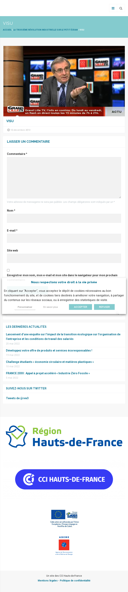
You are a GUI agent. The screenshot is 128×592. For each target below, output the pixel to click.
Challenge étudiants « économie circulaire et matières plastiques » (50, 361)
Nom (11, 210)
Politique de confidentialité (75, 580)
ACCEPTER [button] (80, 307)
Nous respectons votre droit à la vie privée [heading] (64, 282)
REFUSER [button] (104, 307)
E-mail (12, 230)
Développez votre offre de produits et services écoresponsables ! (49, 350)
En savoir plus (50, 307)
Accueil (7, 30)
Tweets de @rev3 (17, 398)
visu (10, 121)
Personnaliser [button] (25, 307)
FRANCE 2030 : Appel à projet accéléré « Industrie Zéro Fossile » (48, 373)
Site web (12, 250)
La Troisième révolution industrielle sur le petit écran (45, 30)
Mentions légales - (49, 580)
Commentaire (17, 153)
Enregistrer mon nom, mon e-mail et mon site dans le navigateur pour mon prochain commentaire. (62, 277)
